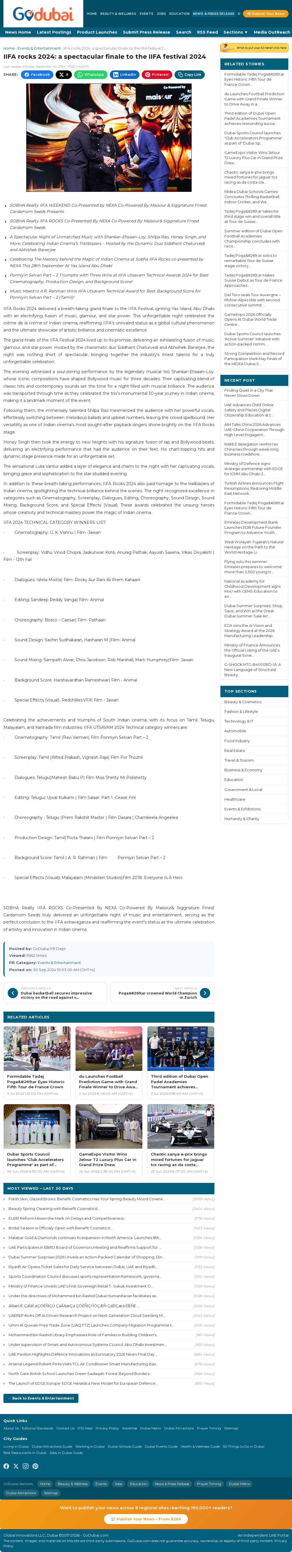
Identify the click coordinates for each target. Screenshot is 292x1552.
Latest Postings (54, 32)
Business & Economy (243, 770)
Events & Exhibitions (242, 809)
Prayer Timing (209, 1428)
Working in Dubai (90, 1446)
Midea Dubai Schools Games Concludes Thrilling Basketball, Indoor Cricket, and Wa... (252, 197)
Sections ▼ (236, 32)
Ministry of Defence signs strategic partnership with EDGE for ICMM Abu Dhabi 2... (253, 468)
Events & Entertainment (39, 48)
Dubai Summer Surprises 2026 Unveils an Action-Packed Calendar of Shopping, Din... (87, 1257)
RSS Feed (207, 32)
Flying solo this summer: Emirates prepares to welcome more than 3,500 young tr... (253, 567)
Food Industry (237, 741)
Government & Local (243, 790)
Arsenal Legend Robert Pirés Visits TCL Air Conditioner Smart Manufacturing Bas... (83, 1364)
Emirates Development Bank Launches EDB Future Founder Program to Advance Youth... (252, 527)
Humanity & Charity (241, 819)
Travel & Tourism (239, 760)
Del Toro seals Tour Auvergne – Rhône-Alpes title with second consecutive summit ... (252, 300)
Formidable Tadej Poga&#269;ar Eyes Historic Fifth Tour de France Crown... (254, 79)
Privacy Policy (107, 1428)
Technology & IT (238, 721)
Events (146, 14)
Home (92, 14)
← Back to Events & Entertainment (41, 1398)
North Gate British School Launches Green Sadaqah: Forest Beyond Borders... (80, 1373)
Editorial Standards (37, 1428)
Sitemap (231, 1428)
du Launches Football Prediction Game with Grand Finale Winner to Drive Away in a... (254, 99)
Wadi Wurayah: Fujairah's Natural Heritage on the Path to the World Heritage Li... (253, 547)
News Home (18, 32)
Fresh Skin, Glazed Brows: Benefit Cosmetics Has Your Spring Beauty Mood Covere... (87, 1199)
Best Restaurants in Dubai (24, 1453)
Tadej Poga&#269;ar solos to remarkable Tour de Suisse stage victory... (250, 260)
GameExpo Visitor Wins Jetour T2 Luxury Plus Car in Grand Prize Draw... (253, 157)
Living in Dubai (16, 1446)
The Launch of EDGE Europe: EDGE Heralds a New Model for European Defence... (83, 1383)
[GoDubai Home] (43, 13)
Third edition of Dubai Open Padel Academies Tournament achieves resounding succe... (252, 118)
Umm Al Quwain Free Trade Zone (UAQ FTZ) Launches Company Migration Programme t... (91, 1325)
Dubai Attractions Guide (52, 1446)
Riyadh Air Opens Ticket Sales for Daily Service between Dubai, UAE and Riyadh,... (84, 1266)
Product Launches (97, 32)
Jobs (161, 14)
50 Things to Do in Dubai (243, 1446)
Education (179, 14)
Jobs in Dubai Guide (66, 1453)
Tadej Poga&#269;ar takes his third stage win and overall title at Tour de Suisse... (252, 216)
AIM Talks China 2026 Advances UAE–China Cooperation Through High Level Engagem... (254, 429)
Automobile (235, 731)
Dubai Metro (150, 1428)
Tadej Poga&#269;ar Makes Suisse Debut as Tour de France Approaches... (253, 280)
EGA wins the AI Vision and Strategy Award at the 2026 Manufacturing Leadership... (249, 630)
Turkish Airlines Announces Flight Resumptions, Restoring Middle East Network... (254, 488)
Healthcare (234, 799)
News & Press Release (213, 14)
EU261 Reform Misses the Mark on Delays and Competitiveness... (67, 1218)
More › (277, 64)
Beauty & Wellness (118, 14)
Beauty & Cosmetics (242, 702)
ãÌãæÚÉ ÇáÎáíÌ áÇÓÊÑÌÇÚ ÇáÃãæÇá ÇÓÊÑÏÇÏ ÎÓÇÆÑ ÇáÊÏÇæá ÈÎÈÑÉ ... (74, 1305)
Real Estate (234, 750)
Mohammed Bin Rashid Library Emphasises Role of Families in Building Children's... (84, 1335)
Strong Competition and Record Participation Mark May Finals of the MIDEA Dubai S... (254, 358)
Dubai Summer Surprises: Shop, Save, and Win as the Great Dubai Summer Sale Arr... (253, 611)
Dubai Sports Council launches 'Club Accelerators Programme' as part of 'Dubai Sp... (253, 138)
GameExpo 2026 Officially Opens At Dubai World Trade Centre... (250, 319)
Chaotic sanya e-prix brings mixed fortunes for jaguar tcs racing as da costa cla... (250, 177)
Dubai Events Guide (161, 1446)
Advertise (129, 1428)
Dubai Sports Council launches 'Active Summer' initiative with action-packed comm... (252, 339)
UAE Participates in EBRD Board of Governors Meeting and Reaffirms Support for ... (85, 1247)
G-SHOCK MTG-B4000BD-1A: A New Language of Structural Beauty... (252, 669)
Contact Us (65, 1428)
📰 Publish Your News (266, 14)
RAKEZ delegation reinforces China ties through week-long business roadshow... (251, 449)
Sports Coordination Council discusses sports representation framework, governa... (85, 1276)
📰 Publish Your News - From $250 (146, 1519)
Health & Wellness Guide (200, 1446)
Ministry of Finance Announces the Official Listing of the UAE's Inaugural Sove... (252, 650)
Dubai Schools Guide (125, 1446)
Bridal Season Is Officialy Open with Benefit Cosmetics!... (61, 1228)
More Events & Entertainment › (178, 1017)
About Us (11, 1428)
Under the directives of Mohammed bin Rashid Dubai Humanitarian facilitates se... (84, 1295)
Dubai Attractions (179, 1428)
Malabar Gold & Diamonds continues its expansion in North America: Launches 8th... (85, 1237)
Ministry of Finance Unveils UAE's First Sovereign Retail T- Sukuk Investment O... (81, 1286)
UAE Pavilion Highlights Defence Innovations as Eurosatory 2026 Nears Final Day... (83, 1354)
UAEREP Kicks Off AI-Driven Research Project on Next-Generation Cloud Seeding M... (87, 1315)
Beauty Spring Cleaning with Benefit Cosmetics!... (54, 1208)
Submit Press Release (146, 32)
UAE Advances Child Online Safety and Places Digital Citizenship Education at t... (249, 410)
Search (183, 32)
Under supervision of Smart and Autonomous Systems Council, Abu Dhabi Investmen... (88, 1344)
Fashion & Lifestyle (241, 711)
